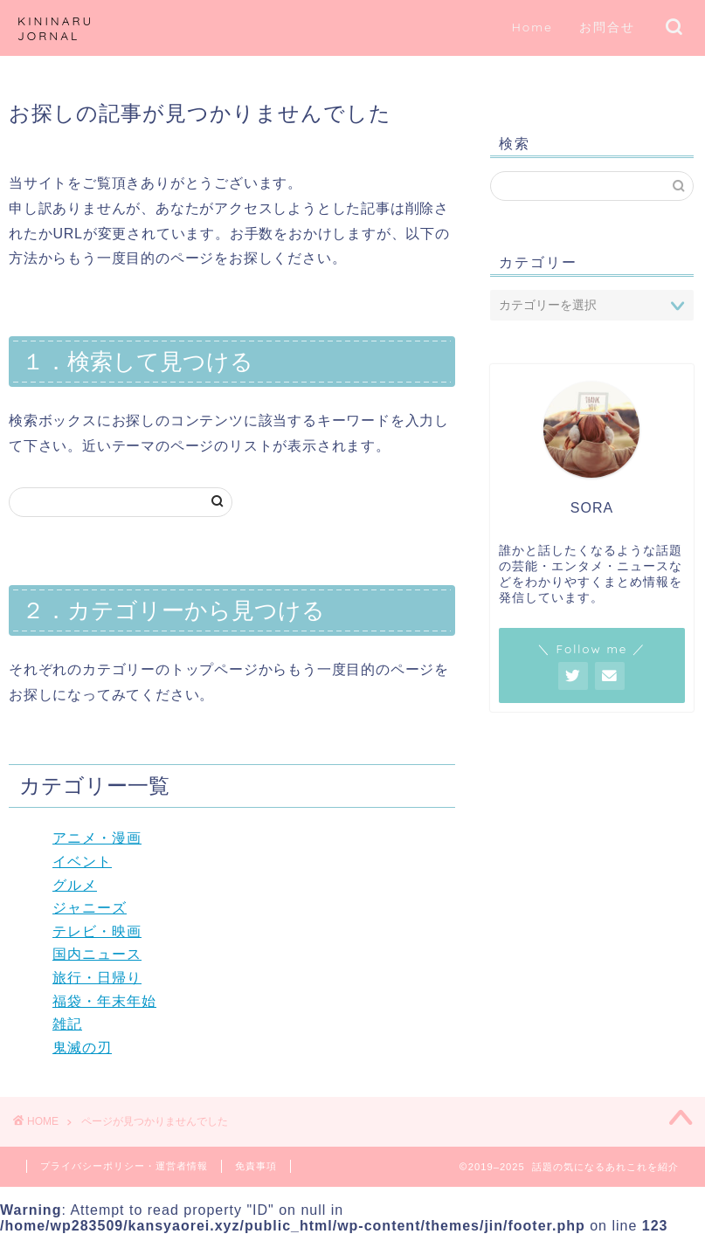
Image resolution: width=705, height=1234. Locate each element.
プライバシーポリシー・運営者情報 (124, 1166)
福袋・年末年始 (104, 1001)
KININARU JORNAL (55, 28)
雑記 (67, 1024)
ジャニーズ (89, 907)
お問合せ (607, 27)
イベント (82, 861)
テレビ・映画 (97, 931)
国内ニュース (97, 954)
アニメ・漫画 (97, 838)
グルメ (74, 885)
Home (532, 27)
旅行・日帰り (97, 977)
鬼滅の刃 (82, 1047)
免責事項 (256, 1166)
